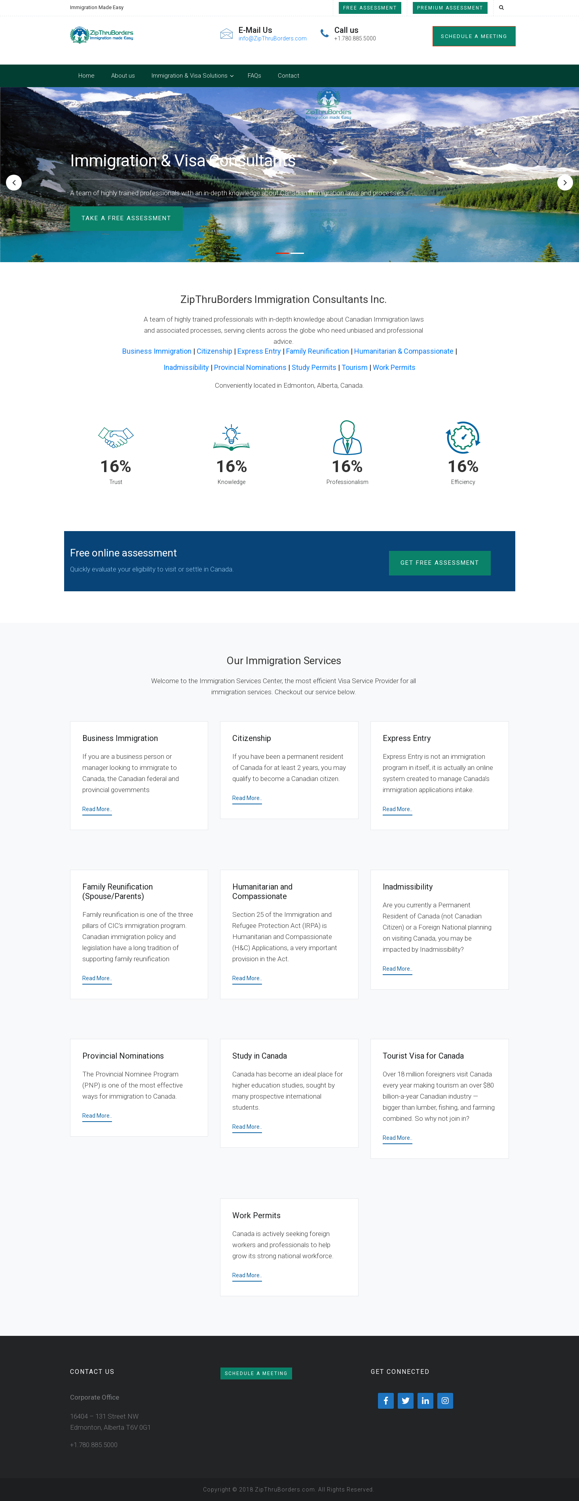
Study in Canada (259, 1056)
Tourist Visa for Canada (423, 1056)
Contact (288, 75)
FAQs (254, 75)
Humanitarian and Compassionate (262, 891)
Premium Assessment (450, 8)
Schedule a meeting (474, 36)
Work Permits (394, 367)
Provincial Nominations (250, 367)
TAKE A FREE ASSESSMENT (126, 218)
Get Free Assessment (440, 562)
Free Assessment (370, 8)
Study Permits (314, 367)
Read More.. (97, 809)
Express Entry (259, 351)
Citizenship (214, 351)
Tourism (355, 367)
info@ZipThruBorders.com (273, 38)
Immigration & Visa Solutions (190, 75)
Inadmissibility (186, 367)
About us (123, 75)
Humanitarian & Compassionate (404, 351)
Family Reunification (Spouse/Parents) (117, 891)
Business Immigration (157, 351)
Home (86, 75)
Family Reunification (317, 351)
